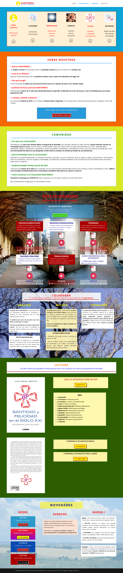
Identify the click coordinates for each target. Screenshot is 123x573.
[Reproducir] (17, 250)
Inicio (74, 3)
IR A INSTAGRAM (23, 537)
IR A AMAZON (80, 446)
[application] (29, 250)
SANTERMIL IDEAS (60, 115)
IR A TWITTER (23, 524)
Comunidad (94, 3)
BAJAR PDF (80, 385)
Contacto (104, 3)
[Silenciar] (37, 250)
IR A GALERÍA (59, 215)
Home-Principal (83, 3)
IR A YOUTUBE (23, 562)
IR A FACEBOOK (23, 550)
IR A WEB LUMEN (80, 459)
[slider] (25, 250)
